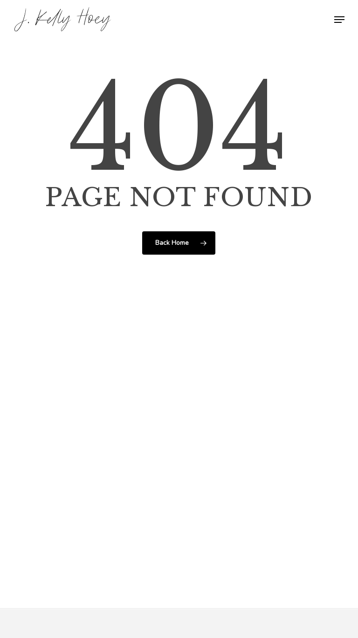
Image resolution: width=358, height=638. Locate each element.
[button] (339, 19)
